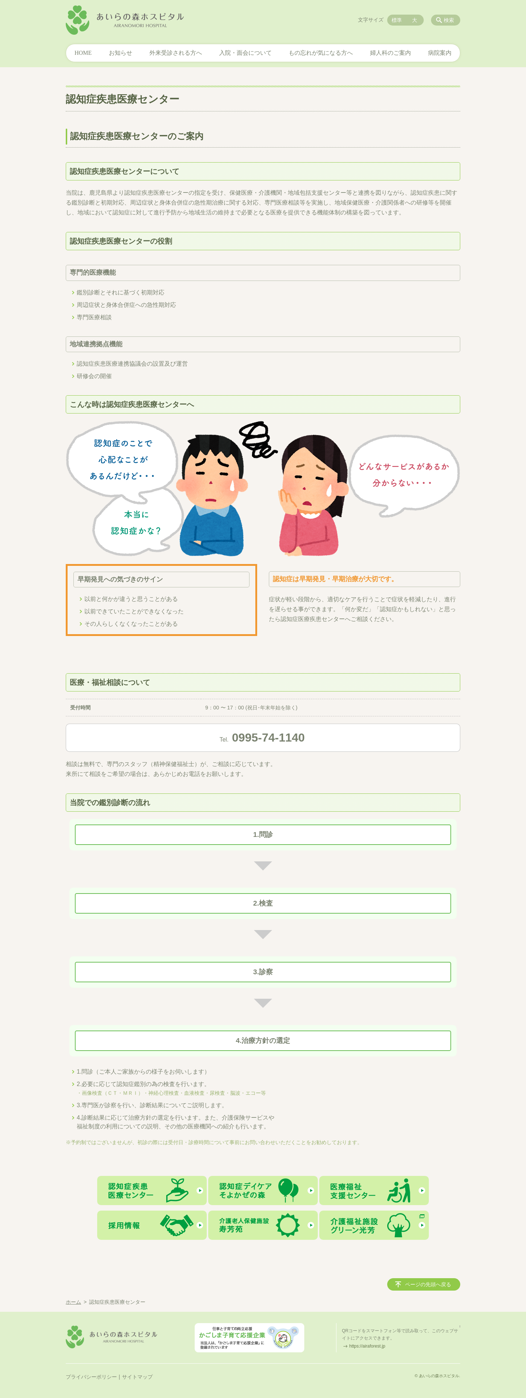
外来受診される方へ (175, 53)
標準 (397, 20)
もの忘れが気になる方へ (321, 53)
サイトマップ (137, 1377)
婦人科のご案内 (390, 53)
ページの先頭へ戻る (428, 1284)
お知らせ (120, 53)
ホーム (73, 1302)
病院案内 (439, 53)
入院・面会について (245, 53)
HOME (83, 53)
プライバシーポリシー (91, 1377)
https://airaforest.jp (367, 1346)
